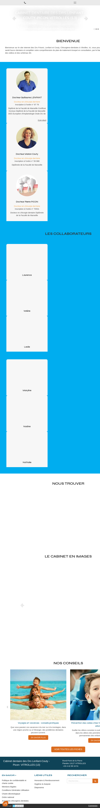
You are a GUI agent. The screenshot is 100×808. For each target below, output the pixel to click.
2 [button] (96, 29)
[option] (50, 18)
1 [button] (94, 29)
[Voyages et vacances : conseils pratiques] (38, 694)
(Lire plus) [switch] (42, 120)
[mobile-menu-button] (75, 2)
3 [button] (98, 29)
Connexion (92, 806)
